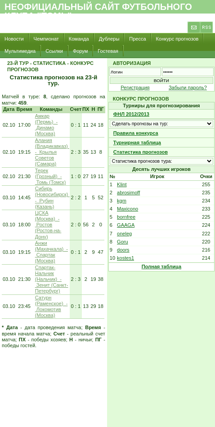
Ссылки (54, 51)
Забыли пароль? (188, 87)
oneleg (124, 233)
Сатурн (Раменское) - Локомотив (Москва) (51, 306)
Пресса (137, 38)
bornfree (126, 217)
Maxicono (127, 208)
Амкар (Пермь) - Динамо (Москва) (46, 125)
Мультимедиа (20, 51)
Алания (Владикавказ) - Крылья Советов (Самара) (52, 152)
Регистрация (135, 87)
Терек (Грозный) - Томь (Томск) (50, 176)
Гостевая (108, 51)
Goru (122, 241)
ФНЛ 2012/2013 (131, 114)
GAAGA (125, 225)
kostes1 (125, 258)
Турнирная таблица (137, 142)
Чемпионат (46, 38)
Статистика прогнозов (140, 152)
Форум (80, 51)
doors (123, 250)
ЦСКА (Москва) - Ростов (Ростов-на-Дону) (48, 224)
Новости (14, 38)
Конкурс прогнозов (177, 38)
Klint (121, 184)
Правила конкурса (135, 133)
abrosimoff (128, 192)
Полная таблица (161, 266)
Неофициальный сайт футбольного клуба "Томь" (98, 11)
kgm (121, 200)
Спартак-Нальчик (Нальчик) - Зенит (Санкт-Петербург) (51, 279)
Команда (79, 38)
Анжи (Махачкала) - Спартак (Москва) (51, 252)
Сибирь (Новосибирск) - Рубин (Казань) (52, 197)
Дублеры (109, 38)
